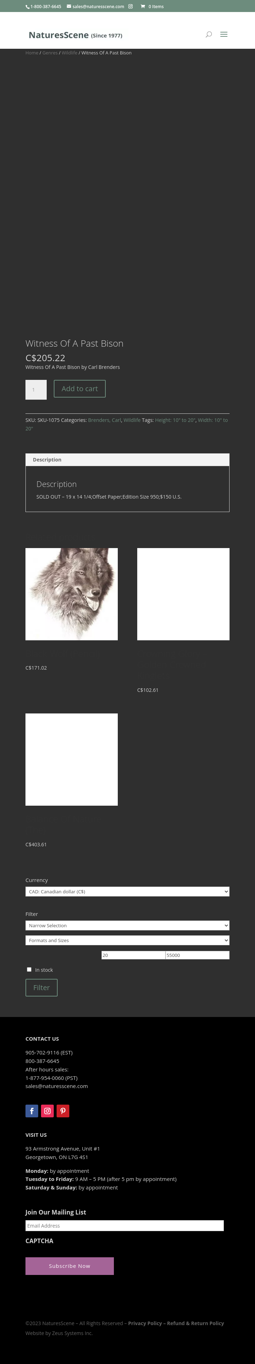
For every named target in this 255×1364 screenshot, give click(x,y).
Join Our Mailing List (55, 1212)
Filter (41, 987)
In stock (44, 969)
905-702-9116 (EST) (49, 1052)
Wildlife (69, 52)
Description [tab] (47, 459)
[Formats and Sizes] (127, 940)
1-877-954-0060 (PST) (51, 1077)
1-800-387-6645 (45, 7)
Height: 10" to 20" (175, 420)
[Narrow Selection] (127, 925)
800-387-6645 (42, 1060)
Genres (50, 52)
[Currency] (127, 891)
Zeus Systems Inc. (72, 1333)
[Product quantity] (36, 390)
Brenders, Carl (104, 420)
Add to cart (80, 388)
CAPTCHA (39, 1241)
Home (31, 52)
